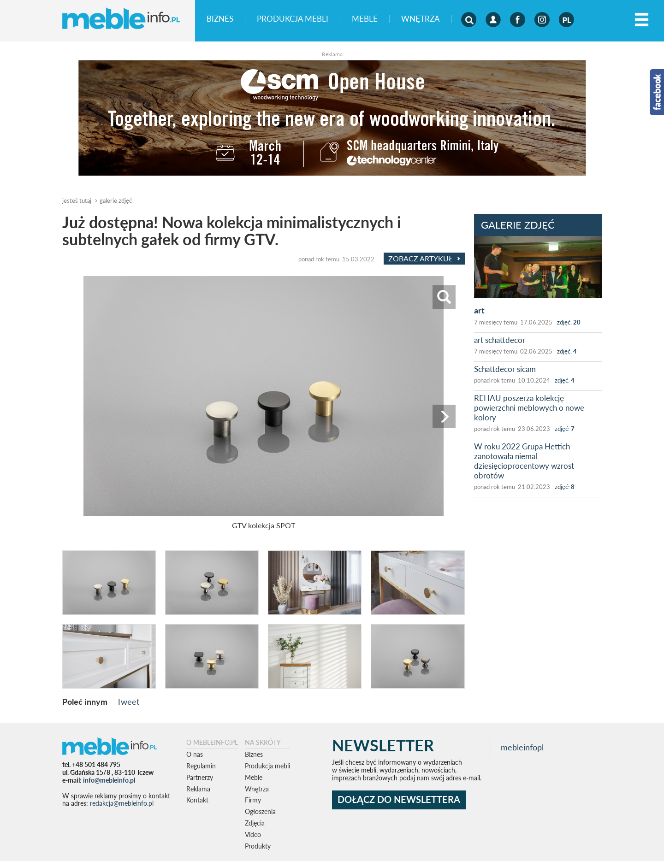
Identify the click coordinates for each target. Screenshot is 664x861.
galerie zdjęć (116, 200)
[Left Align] (641, 20)
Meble (365, 19)
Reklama (198, 789)
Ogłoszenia (260, 811)
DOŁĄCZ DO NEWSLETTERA (399, 799)
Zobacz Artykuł (424, 258)
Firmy (253, 800)
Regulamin (201, 766)
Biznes (220, 19)
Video (253, 834)
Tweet (128, 701)
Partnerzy (199, 777)
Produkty (258, 846)
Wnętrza (420, 19)
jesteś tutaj (76, 200)
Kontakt (197, 800)
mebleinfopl (522, 747)
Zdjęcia (255, 823)
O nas (194, 754)
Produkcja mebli (292, 19)
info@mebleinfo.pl (109, 780)
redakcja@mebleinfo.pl (122, 803)
